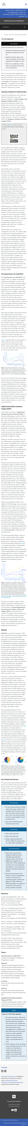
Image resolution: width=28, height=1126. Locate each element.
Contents (14, 27)
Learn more (15, 12)
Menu (26, 4)
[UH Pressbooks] (4, 4)
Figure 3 (3, 740)
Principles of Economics (8, 1076)
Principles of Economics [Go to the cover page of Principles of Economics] (14, 21)
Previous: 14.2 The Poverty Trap (9, 1120)
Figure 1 (3, 340)
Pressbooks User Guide (14, 1104)
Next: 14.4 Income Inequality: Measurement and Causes (15, 1123)
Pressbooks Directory (14, 1106)
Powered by (14, 1101)
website (9, 125)
